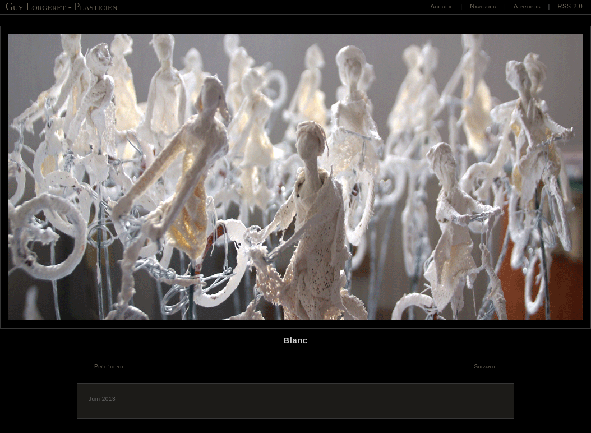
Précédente (109, 366)
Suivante (485, 366)
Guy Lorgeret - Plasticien (61, 6)
